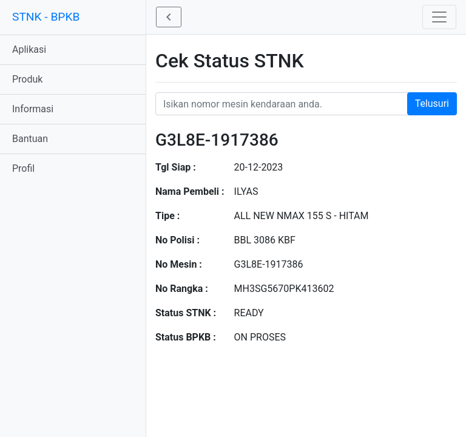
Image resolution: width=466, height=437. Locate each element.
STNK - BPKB (45, 17)
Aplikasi (29, 49)
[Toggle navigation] (439, 17)
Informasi (32, 109)
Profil (23, 168)
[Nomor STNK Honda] (306, 103)
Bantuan (30, 138)
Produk (27, 79)
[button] (168, 17)
